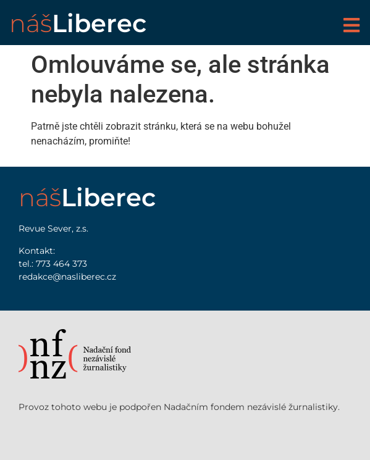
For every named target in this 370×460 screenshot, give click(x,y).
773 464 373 (61, 263)
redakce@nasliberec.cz (67, 276)
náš (77, 23)
